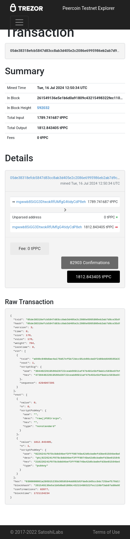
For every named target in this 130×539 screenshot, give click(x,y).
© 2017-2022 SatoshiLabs (36, 532)
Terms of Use (106, 532)
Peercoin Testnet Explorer (89, 8)
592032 (43, 108)
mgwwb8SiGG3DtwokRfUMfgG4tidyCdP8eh (51, 202)
